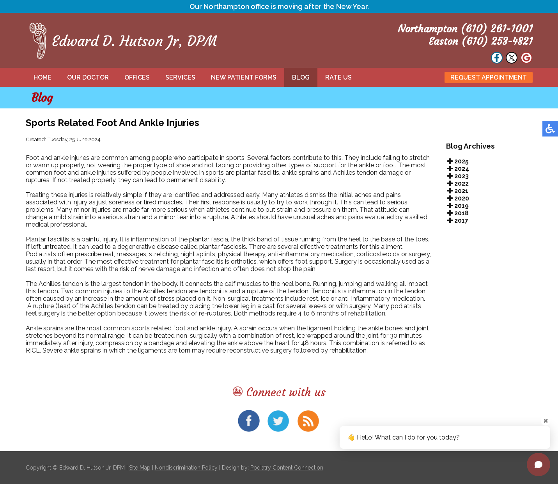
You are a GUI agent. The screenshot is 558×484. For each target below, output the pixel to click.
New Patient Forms (243, 77)
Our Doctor (88, 77)
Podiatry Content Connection (286, 467)
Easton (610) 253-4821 (481, 41)
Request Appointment (488, 77)
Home (42, 77)
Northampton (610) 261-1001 (465, 29)
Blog (301, 77)
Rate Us (338, 77)
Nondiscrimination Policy (186, 467)
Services (180, 77)
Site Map (140, 467)
